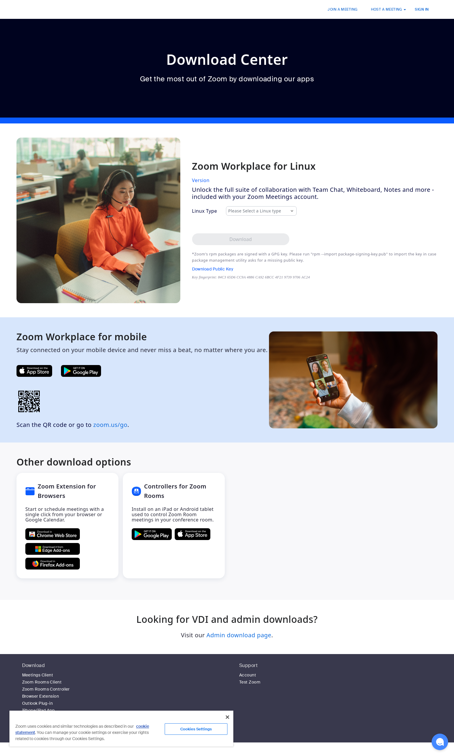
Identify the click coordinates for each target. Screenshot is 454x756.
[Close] (227, 717)
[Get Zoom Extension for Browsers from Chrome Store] (52, 534)
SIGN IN (422, 9)
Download (33, 665)
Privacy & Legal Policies (298, 752)
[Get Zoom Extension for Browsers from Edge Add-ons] (52, 549)
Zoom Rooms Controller (46, 689)
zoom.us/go (110, 425)
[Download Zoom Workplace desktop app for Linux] (240, 239)
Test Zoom (249, 682)
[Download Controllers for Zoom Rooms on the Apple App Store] (192, 534)
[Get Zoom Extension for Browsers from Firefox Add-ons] (52, 564)
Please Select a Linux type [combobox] (254, 211)
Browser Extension (40, 696)
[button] (440, 742)
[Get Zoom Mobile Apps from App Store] (34, 371)
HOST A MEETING (388, 9)
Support (248, 665)
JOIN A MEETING (342, 9)
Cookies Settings (196, 729)
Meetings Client (37, 675)
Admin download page (239, 635)
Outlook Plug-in (37, 703)
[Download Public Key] (251, 269)
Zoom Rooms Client (42, 682)
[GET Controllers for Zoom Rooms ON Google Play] (152, 534)
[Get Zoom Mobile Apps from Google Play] (81, 371)
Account (247, 675)
